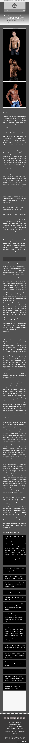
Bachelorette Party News (15, 724)
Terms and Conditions (16, 722)
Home (6, 20)
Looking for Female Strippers (13, 728)
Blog (22, 728)
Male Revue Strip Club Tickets (15, 726)
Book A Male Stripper (23, 741)
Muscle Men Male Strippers (11, 731)
